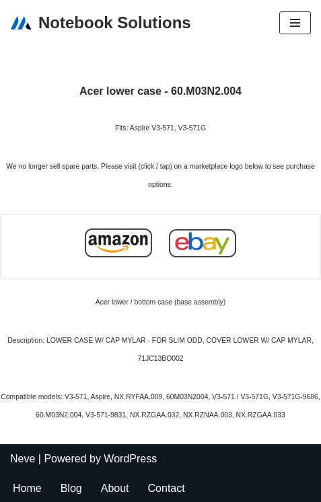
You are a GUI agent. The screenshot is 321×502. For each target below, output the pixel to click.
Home (27, 488)
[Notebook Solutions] (100, 23)
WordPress (130, 458)
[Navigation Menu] (295, 22)
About (115, 488)
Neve (22, 458)
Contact (166, 488)
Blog (71, 488)
